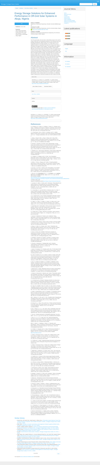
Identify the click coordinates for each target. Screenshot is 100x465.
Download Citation (48, 86)
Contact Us (66, 23)
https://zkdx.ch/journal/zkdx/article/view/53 (40, 83)
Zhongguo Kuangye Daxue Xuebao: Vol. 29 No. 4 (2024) (47, 427)
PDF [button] (22, 23)
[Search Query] (86, 4)
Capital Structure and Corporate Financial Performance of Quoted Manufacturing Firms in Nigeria (39, 435)
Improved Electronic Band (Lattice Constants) (30, 431)
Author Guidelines (67, 19)
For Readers (67, 61)
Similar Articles (20, 418)
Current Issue (66, 16)
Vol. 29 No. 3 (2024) (29, 8)
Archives (21, 8)
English (66, 48)
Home (17, 8)
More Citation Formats (37, 86)
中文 (66, 51)
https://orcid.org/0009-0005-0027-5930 (40, 29)
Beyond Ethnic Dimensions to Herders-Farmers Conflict (31, 439)
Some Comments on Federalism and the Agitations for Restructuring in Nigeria (37, 449)
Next (58, 453)
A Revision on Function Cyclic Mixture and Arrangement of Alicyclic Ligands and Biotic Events (40, 424)
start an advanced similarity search (27, 456)
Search (94, 4)
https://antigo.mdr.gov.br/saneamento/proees (52, 181)
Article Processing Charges (69, 20)
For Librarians (68, 66)
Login (98, 1)
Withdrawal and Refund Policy (70, 21)
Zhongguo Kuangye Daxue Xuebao (10, 4)
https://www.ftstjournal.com (36, 332)
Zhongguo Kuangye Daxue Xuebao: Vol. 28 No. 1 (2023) (28, 430)
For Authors (67, 64)
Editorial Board (67, 18)
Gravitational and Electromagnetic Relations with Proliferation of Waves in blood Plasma (41, 429)
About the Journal (67, 14)
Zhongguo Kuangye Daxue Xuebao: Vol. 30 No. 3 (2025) (43, 443)
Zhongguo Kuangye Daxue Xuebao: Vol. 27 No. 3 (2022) (28, 425)
